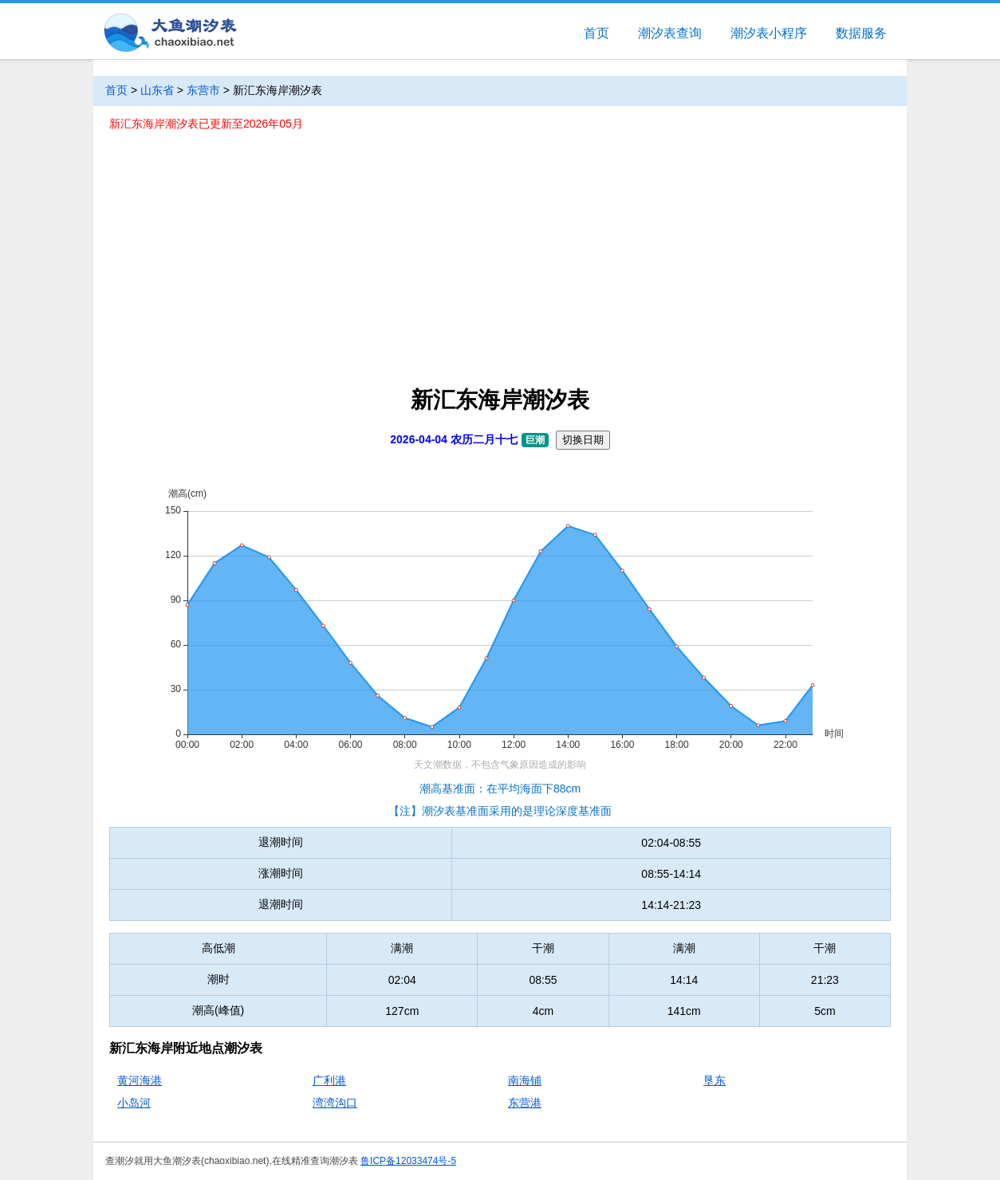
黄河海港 (139, 1080)
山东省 (157, 90)
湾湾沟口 (335, 1102)
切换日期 (583, 440)
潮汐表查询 (670, 33)
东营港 (524, 1102)
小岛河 (134, 1102)
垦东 (714, 1080)
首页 (596, 33)
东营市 (203, 90)
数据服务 (861, 33)
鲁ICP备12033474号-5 (408, 1160)
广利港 (329, 1080)
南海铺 (524, 1080)
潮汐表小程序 (768, 33)
